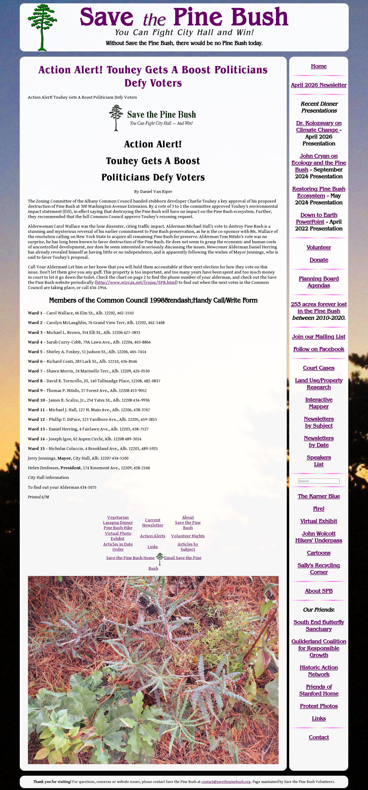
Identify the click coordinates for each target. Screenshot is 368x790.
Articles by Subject (188, 547)
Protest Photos (319, 706)
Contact (319, 737)
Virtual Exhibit (318, 521)
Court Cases (318, 367)
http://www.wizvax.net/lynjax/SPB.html (136, 282)
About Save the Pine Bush (188, 522)
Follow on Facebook (318, 349)
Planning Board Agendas (319, 282)
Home (318, 66)
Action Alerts (152, 536)
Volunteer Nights (188, 536)
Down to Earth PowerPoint (316, 218)
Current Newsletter (152, 522)
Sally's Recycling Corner (319, 568)
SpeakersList (319, 461)
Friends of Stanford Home (318, 690)
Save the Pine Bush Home (130, 557)
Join (297, 336)
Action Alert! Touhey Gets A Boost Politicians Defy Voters (153, 76)
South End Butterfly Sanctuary (319, 625)
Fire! (318, 508)
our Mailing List (324, 336)
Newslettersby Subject (319, 422)
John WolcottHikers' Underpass (318, 537)
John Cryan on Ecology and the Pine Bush (318, 163)
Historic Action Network (319, 671)
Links (153, 546)
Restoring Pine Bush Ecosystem (318, 192)
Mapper (319, 406)
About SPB (319, 590)
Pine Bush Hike (118, 527)
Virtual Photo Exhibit (118, 536)
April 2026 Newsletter (318, 85)
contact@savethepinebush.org (226, 782)
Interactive (318, 399)
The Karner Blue (319, 496)
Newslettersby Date (319, 441)
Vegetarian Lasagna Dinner (118, 520)
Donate (319, 259)
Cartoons (318, 552)
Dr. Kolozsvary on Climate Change (318, 126)
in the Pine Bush (322, 307)
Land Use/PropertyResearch (318, 384)
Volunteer (319, 247)
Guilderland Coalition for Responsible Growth (318, 648)
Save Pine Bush (184, 16)
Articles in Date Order (118, 547)
